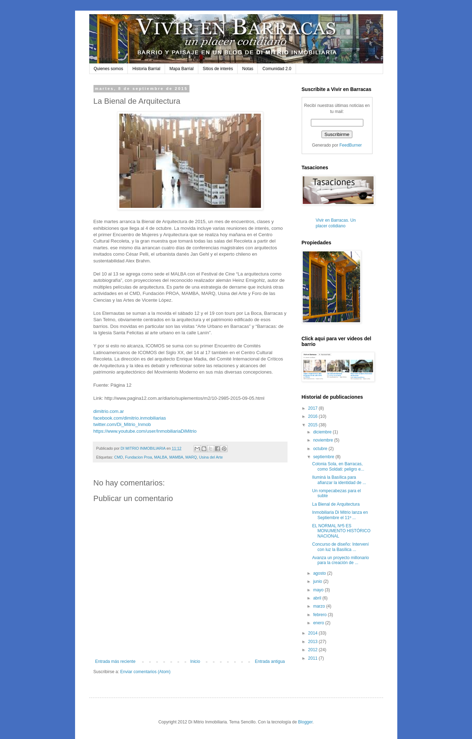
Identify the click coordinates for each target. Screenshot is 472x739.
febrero (320, 614)
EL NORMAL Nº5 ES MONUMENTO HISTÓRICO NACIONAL (341, 531)
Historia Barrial (146, 68)
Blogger (305, 722)
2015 (313, 424)
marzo (319, 606)
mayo (319, 589)
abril (317, 598)
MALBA (160, 457)
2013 (313, 641)
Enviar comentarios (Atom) (145, 671)
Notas (247, 68)
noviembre (323, 440)
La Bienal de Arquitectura (335, 504)
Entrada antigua (270, 661)
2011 (313, 658)
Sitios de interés (218, 68)
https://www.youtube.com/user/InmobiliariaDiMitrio (145, 431)
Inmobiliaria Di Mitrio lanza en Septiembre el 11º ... (340, 515)
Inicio (195, 661)
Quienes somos (108, 68)
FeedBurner (351, 145)
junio (318, 581)
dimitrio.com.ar (108, 411)
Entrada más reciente (115, 661)
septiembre (324, 456)
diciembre (322, 432)
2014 (313, 633)
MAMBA (176, 457)
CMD (118, 457)
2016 (313, 416)
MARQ (191, 457)
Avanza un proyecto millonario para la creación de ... (340, 560)
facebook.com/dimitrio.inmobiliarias (129, 418)
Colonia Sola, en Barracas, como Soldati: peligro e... (338, 466)
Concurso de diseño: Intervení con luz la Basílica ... (340, 547)
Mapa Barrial (182, 68)
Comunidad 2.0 (276, 68)
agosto (320, 573)
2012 (313, 649)
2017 (313, 408)
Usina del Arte (211, 457)
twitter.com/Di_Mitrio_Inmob (122, 424)
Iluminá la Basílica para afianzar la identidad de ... (339, 480)
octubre (320, 448)
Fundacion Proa (138, 457)
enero (319, 622)
